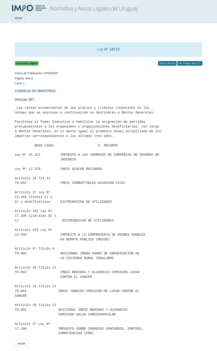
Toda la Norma (167, 63)
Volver (18, 18)
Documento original (26, 63)
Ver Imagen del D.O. (190, 63)
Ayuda (22, 343)
